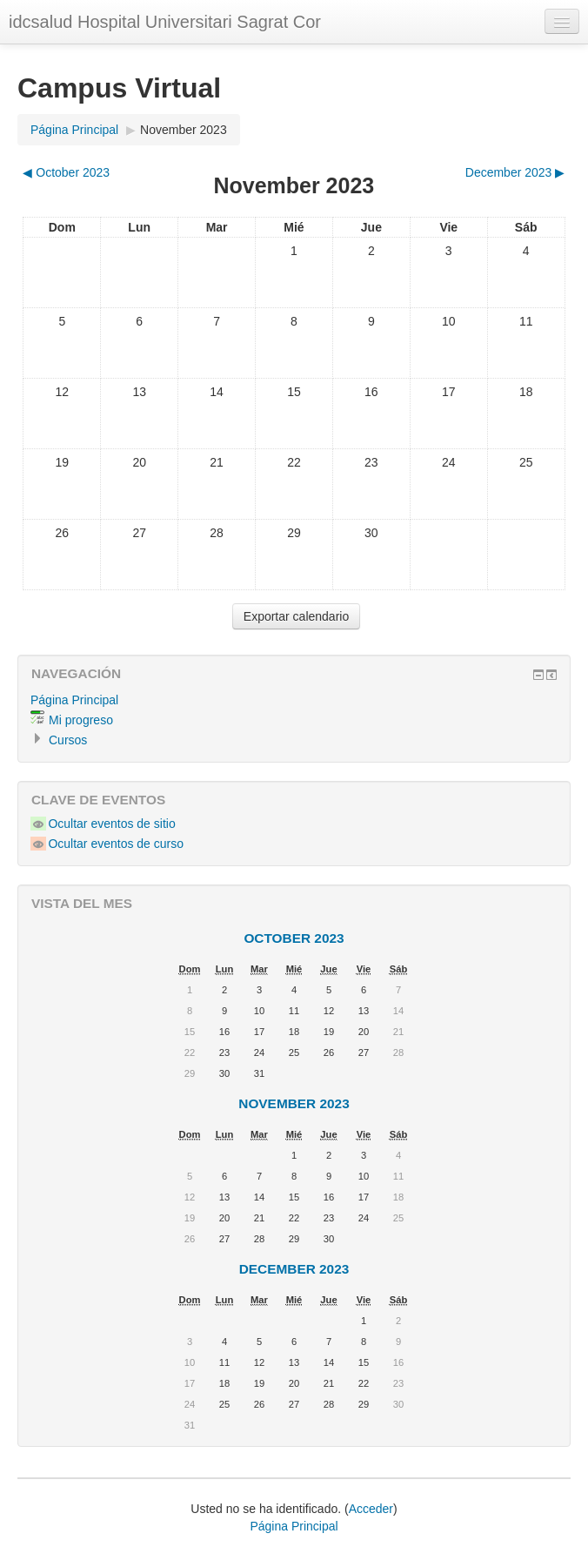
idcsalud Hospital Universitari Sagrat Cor (165, 21)
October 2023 (294, 938)
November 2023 (183, 130)
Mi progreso (81, 720)
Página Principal (74, 130)
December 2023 (294, 1268)
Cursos (68, 740)
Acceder (371, 1509)
